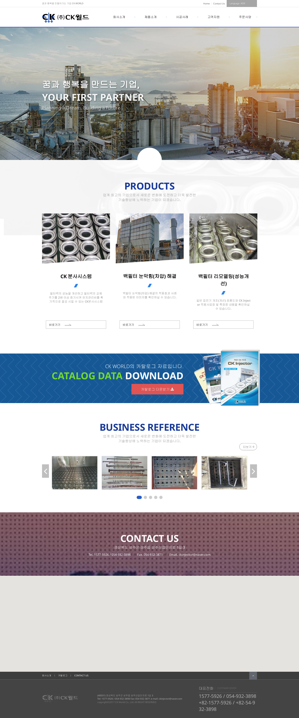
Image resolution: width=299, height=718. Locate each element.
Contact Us (219, 3)
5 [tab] (161, 499)
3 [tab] (151, 499)
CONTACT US (81, 675)
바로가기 (54, 326)
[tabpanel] (75, 473)
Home (206, 3)
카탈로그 (62, 675)
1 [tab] (138, 499)
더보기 (247, 448)
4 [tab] (156, 499)
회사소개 (46, 675)
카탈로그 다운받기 (157, 389)
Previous (45, 473)
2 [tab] (146, 499)
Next (253, 473)
